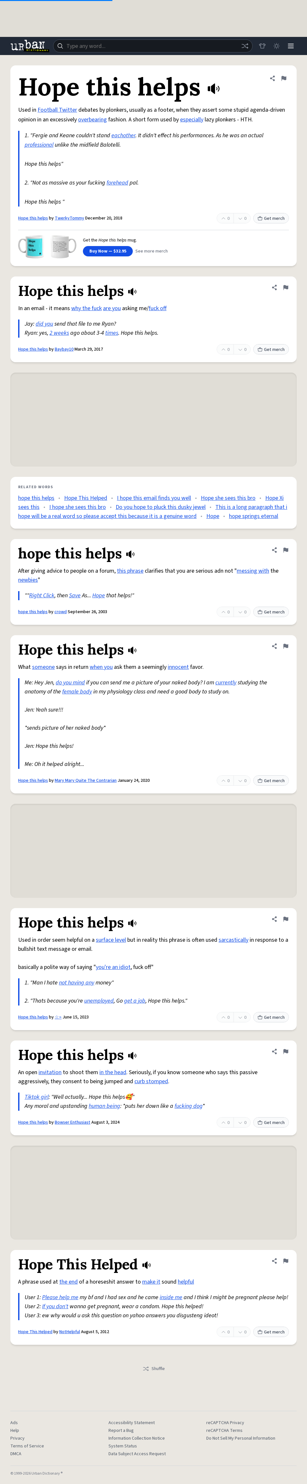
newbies (28, 580)
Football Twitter (57, 110)
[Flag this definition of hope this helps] (285, 550)
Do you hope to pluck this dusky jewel (161, 507)
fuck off (157, 308)
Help (14, 1430)
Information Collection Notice (136, 1438)
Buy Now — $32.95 (107, 251)
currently (225, 683)
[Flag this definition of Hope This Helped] (285, 1261)
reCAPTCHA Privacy (225, 1423)
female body (77, 692)
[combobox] (153, 45)
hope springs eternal (253, 516)
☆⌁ (58, 1017)
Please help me (60, 1297)
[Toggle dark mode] (276, 46)
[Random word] (245, 46)
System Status (122, 1446)
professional (39, 145)
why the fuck (86, 308)
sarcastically (233, 940)
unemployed (99, 1001)
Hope (212, 516)
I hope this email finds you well (154, 498)
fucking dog (188, 1106)
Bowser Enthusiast (72, 1122)
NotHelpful (69, 1332)
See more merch (151, 251)
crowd (60, 612)
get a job (134, 1001)
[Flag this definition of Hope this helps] (284, 78)
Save (75, 595)
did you (44, 324)
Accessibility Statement (131, 1423)
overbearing (92, 120)
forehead (117, 183)
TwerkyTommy (69, 218)
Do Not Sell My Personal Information (240, 1438)
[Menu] (291, 46)
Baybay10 (64, 349)
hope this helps (36, 498)
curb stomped (151, 1081)
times (111, 333)
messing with (253, 571)
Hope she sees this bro (228, 498)
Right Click (41, 595)
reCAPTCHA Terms (224, 1430)
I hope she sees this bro (77, 507)
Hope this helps (33, 218)
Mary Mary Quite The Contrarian (86, 780)
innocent (178, 667)
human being (104, 1106)
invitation (50, 1072)
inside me (171, 1297)
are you (112, 308)
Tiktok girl (37, 1097)
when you (101, 667)
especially (191, 120)
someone (43, 667)
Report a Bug (121, 1430)
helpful (186, 1282)
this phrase (130, 571)
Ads (14, 1423)
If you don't (55, 1306)
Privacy (17, 1438)
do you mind (70, 683)
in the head (112, 1072)
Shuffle (153, 1369)
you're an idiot (113, 967)
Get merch (271, 218)
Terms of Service (27, 1446)
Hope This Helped (85, 498)
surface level (111, 940)
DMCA (15, 1454)
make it (151, 1282)
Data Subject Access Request (137, 1454)
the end (68, 1282)
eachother (123, 135)
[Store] (262, 46)
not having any (76, 983)
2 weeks (59, 333)
